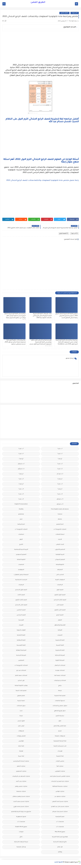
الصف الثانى (60, 605)
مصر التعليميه (59, 816)
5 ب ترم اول (60, 499)
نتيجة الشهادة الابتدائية (21, 842)
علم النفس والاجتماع (60, 726)
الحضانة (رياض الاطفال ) (21, 574)
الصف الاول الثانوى (59, 595)
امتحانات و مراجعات (60, 680)
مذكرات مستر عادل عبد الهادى (60, 806)
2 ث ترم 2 (60, 469)
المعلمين (21, 660)
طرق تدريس (21, 721)
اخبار (21, 519)
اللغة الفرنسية (21, 645)
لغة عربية (21, 756)
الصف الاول (60, 590)
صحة (21, 716)
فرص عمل (21, 726)
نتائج (21, 837)
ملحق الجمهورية (21, 816)
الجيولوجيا (21, 569)
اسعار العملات (60, 534)
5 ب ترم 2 (21, 494)
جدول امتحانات (21, 706)
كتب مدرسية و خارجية (60, 746)
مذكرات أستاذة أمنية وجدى (21, 761)
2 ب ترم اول (21, 464)
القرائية (60, 630)
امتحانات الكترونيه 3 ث (21, 665)
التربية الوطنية (60, 554)
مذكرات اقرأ (60, 766)
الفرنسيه (21, 620)
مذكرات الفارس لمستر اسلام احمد (60, 776)
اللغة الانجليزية (59, 640)
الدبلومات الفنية (60, 579)
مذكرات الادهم (21, 766)
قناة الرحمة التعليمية (60, 741)
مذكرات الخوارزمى (60, 771)
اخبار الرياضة (21, 524)
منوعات (21, 832)
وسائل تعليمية (21, 847)
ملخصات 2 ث (21, 821)
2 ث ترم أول (21, 469)
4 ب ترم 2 (60, 494)
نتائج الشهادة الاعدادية (60, 842)
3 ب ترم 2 (60, 484)
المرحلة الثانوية (59, 660)
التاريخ (21, 544)
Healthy (21, 509)
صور (60, 721)
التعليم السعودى (21, 554)
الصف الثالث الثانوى (21, 600)
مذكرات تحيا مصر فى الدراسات (60, 781)
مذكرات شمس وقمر (21, 786)
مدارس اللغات (60, 761)
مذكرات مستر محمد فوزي (21, 806)
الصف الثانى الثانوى (59, 610)
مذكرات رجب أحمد (21, 781)
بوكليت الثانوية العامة (21, 685)
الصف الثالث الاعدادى (60, 600)
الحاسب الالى (60, 574)
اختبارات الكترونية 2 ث (60, 529)
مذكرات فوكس (60, 791)
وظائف (60, 852)
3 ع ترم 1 (60, 489)
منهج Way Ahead (60, 832)
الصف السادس (21, 615)
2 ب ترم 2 (60, 464)
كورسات (60, 751)
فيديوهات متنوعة (60, 736)
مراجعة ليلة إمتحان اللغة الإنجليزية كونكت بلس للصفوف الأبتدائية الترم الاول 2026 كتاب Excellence (67, 342)
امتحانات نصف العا (59, 675)
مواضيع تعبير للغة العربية (60, 837)
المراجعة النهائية (21, 650)
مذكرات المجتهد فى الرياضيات (21, 776)
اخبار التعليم (59, 524)
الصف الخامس (21, 610)
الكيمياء (60, 635)
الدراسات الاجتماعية (21, 579)
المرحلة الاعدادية (21, 655)
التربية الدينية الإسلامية (21, 549)
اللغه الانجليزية (59, 650)
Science (60, 514)
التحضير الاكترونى (60, 549)
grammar (21, 514)
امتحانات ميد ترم (21, 670)
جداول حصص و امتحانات (60, 706)
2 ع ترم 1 (21, 474)
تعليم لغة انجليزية (59, 695)
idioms (60, 519)
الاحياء (60, 539)
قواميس (21, 741)
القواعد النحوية (21, 630)
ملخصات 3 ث (60, 827)
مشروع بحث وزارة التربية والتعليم (21, 811)
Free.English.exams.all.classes (60, 509)
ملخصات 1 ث (60, 821)
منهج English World (21, 827)
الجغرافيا (60, 569)
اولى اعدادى (21, 680)
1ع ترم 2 (21, 458)
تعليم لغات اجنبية (21, 690)
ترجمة (60, 690)
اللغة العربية (60, 645)
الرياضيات (60, 585)
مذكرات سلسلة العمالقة (59, 786)
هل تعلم (60, 847)
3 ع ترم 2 (21, 484)
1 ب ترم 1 (59, 448)
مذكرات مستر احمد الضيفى (60, 801)
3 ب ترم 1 (21, 479)
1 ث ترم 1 (59, 453)
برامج (59, 685)
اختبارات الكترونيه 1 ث (21, 529)
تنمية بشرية (21, 700)
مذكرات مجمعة (21, 791)
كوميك (21, 751)
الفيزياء (21, 625)
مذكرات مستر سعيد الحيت (21, 801)
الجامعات (21, 564)
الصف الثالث (21, 595)
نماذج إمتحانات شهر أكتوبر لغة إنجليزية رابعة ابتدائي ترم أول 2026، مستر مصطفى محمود (15, 342)
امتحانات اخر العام (60, 665)
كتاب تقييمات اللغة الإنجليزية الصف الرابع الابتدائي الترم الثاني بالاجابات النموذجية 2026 (42, 316)
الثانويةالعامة (60, 564)
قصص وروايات (21, 736)
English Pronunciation (21, 504)
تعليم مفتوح (21, 695)
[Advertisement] (40, 47)
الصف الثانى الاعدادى (21, 605)
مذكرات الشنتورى (21, 771)
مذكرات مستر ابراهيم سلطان (21, 796)
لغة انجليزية (60, 756)
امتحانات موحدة (60, 670)
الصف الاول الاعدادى (21, 590)
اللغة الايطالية (21, 640)
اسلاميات (21, 534)
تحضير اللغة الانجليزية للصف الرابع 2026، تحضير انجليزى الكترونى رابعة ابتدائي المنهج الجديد (67, 316)
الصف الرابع (64, 13)
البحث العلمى (60, 544)
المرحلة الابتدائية (60, 655)
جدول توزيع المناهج (60, 711)
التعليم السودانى (60, 559)
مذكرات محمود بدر (60, 796)
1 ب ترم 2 (21, 448)
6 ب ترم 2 (21, 499)
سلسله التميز (60, 716)
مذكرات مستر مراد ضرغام (60, 811)
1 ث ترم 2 (21, 453)
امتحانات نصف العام (21, 675)
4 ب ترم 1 (74, 13)
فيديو (59, 731)
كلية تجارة (21, 746)
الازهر (21, 539)
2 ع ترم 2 (60, 479)
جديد (21, 711)
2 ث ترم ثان (60, 474)
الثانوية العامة (21, 559)
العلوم (60, 620)
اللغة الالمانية (21, 635)
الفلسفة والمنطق (60, 625)
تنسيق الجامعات (60, 700)
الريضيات (21, 585)
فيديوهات (21, 731)
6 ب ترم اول (60, 504)
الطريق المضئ (38, 2)
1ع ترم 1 (60, 458)
